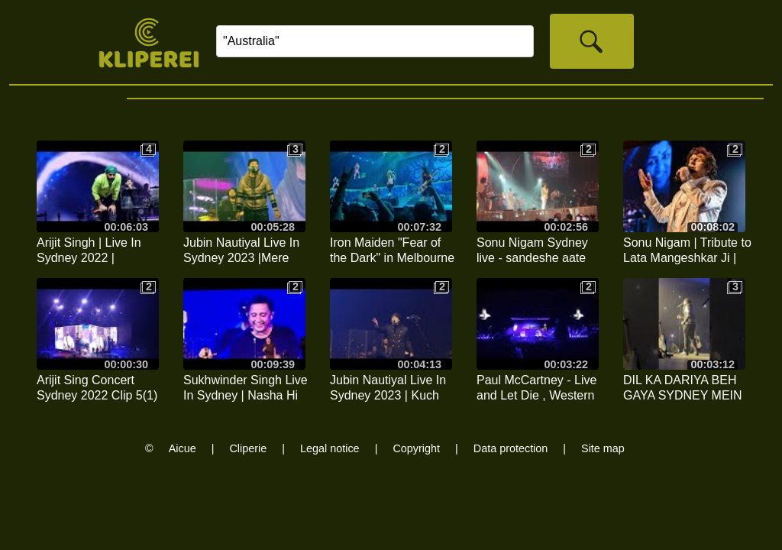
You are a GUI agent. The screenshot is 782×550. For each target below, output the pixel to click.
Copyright (416, 448)
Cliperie (248, 448)
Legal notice (330, 448)
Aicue (182, 448)
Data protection (510, 448)
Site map (603, 448)
